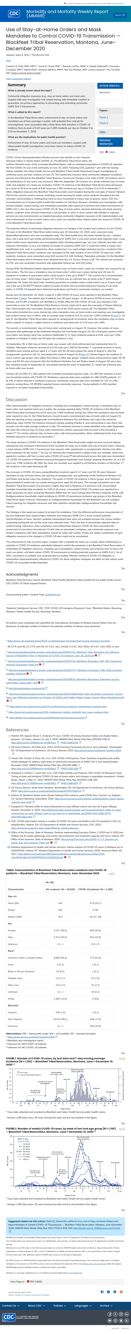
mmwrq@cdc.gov (75, 1273)
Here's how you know (116, 3)
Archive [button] (106, 1305)
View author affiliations (26, 73)
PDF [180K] (34, 1282)
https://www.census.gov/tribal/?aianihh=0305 (32, 1037)
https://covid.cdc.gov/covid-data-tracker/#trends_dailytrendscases (45, 828)
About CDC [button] (36, 1305)
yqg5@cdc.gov (52, 594)
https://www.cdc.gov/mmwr (95, 1264)
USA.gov (125, 1328)
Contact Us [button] (11, 1305)
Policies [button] (60, 1305)
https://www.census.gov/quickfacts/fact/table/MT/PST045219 (51, 791)
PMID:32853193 (71, 742)
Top (123, 393)
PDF (107, 152)
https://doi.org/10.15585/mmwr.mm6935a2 (35, 783)
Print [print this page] (8, 60)
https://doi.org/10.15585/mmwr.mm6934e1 (35, 742)
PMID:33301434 (71, 768)
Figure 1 (104, 117)
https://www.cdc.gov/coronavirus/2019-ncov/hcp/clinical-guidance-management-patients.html (58, 706)
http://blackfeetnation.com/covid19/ (28, 688)
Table (23, 298)
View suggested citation (18, 78)
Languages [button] (83, 1305)
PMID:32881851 (71, 783)
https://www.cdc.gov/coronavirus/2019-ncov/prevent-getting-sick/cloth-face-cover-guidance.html (58, 712)
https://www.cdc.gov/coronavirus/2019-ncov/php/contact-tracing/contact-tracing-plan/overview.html (59, 640)
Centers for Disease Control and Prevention (32, 1295)
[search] (120, 15)
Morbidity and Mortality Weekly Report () (67, 13)
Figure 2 (104, 122)
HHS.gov (115, 1328)
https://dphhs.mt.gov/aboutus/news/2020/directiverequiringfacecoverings (48, 717)
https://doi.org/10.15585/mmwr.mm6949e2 (35, 768)
